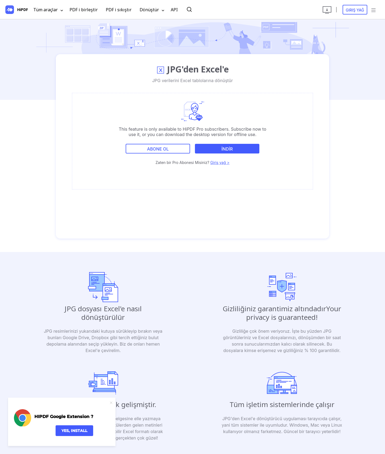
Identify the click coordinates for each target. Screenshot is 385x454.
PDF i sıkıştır (119, 10)
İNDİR (227, 149)
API (174, 10)
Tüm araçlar (48, 10)
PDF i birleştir (84, 10)
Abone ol (158, 149)
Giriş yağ (355, 10)
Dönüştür (152, 10)
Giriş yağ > (219, 162)
